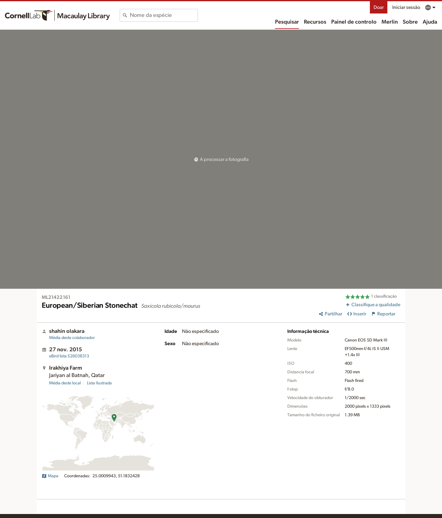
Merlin (390, 22)
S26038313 (69, 356)
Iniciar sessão (406, 7)
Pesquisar (287, 22)
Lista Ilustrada (99, 383)
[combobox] (164, 15)
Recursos (315, 22)
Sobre (410, 22)
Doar (379, 7)
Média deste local (65, 383)
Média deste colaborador (72, 338)
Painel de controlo (354, 22)
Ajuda (430, 22)
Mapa (50, 476)
